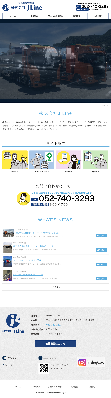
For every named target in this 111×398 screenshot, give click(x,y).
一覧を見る (55, 287)
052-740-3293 (53, 324)
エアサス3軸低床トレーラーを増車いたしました (37, 233)
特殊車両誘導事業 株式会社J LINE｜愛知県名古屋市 (22, 6)
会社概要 (98, 16)
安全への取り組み (55, 16)
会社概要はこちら (55, 343)
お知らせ (8, 365)
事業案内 (34, 16)
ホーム (13, 16)
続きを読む (101, 236)
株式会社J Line (53, 393)
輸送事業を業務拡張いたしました (28, 275)
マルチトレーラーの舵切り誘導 (27, 260)
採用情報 (76, 16)
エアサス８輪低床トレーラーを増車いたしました (35, 246)
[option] (55, 59)
